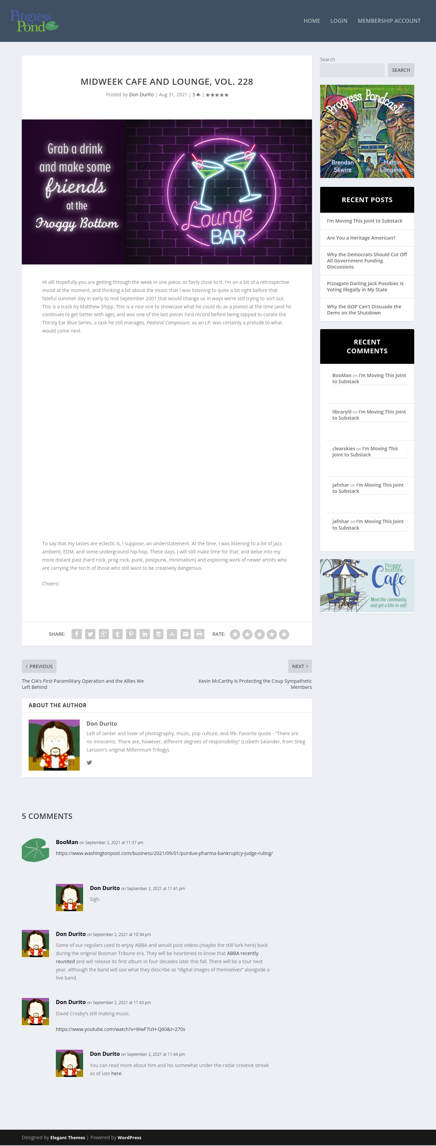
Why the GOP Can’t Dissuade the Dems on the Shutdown (364, 310)
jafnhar (340, 485)
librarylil (342, 412)
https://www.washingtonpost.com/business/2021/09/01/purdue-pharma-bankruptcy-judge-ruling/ (164, 854)
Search (327, 60)
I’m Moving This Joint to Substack (364, 221)
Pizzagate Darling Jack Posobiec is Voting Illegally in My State (365, 287)
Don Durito (141, 95)
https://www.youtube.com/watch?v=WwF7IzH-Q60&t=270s (120, 1030)
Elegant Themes (67, 1138)
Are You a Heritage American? (361, 238)
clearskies (343, 449)
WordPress (129, 1138)
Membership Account (389, 21)
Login (338, 21)
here (116, 1073)
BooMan (67, 842)
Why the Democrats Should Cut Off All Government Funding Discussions (367, 261)
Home (312, 21)
